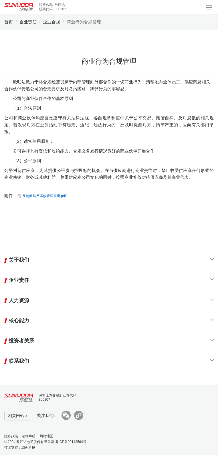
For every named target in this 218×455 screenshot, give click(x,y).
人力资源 (19, 300)
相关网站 (17, 415)
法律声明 (28, 436)
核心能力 (19, 320)
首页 (8, 21)
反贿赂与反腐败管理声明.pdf (44, 196)
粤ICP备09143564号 (70, 442)
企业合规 (51, 21)
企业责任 (28, 21)
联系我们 (19, 361)
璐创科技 (28, 448)
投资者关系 (21, 341)
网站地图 (46, 436)
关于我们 (19, 260)
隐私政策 (11, 436)
